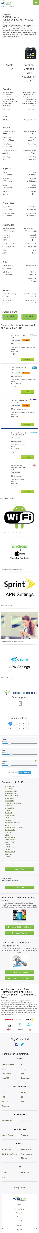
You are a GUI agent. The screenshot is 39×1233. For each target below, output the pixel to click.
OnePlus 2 (8, 818)
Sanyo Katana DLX (11, 805)
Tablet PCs (25, 1120)
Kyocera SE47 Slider (11, 791)
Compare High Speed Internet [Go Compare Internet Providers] (19, 978)
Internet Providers (8, 1135)
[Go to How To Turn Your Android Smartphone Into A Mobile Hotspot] (19, 517)
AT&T (23, 1064)
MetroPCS (5, 1078)
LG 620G (7, 856)
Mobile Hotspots (7, 1120)
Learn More (19, 869)
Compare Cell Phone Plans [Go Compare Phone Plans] (19, 927)
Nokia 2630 (8, 854)
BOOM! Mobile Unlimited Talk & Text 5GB (18, 467)
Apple (4, 1092)
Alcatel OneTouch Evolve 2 (13, 822)
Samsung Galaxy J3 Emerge (13, 827)
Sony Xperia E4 (9, 808)
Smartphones (6, 1149)
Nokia (23, 1101)
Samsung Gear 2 (10, 815)
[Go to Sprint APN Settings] (19, 589)
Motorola (5, 1101)
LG (22, 1097)
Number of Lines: (19, 718)
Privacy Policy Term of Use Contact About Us (19, 1215)
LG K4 (7, 825)
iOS (3, 1177)
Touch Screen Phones (10, 1154)
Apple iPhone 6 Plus (11, 847)
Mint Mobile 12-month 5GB (19, 336)
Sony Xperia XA (10, 830)
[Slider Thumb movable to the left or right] (9, 743)
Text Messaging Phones (26, 1156)
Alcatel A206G (9, 786)
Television (24, 1135)
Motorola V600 (9, 842)
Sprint (4, 1069)
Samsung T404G (10, 798)
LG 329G (7, 810)
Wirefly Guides (19, 1188)
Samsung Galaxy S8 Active (13, 803)
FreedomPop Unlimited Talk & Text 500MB (19, 434)
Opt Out (19, 1230)
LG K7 (7, 835)
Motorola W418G (10, 837)
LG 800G (7, 849)
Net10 (23, 1073)
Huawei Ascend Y (10, 839)
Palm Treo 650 (9, 832)
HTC (3, 1097)
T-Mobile (24, 1069)
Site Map (19, 1225)
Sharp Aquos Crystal (11, 793)
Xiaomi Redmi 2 (10, 852)
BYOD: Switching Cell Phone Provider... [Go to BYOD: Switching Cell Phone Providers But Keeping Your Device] (12, 641)
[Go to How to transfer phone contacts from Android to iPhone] (19, 553)
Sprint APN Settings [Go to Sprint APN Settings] (6, 605)
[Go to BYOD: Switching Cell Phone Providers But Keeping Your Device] (19, 625)
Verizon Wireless (8, 1064)
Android (4, 1172)
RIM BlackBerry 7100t (11, 796)
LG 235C (7, 844)
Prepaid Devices (27, 1149)
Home (19, 1204)
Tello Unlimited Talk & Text (18, 369)
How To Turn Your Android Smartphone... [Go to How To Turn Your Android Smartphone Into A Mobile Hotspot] (12, 533)
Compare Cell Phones (7, 6)
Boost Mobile (25, 1078)
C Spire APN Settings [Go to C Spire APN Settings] (7, 678)
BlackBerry (25, 1092)
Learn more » (6, 109)
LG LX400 (8, 820)
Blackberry (25, 1172)
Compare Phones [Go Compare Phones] (19, 933)
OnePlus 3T (8, 813)
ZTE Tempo (8, 788)
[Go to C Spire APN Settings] (19, 662)
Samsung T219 (9, 801)
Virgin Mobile (6, 1073)
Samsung (5, 1106)
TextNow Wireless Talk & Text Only (19, 401)
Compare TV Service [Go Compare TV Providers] (19, 972)
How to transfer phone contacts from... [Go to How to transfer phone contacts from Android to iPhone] (12, 569)
